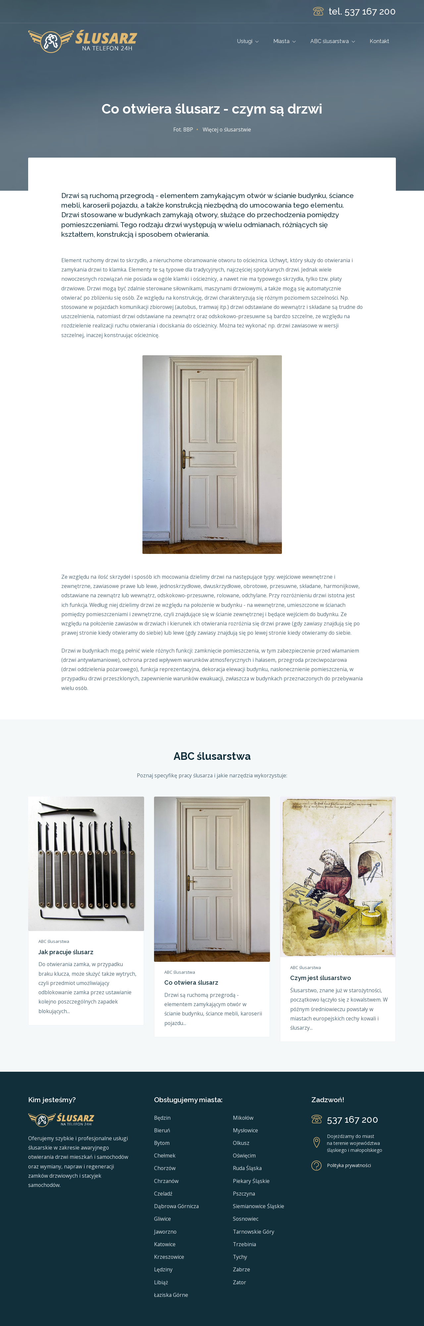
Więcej (227, 129)
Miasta (284, 41)
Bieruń (162, 1130)
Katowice (165, 1244)
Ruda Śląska (247, 1168)
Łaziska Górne (171, 1295)
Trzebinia (244, 1244)
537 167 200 (352, 1119)
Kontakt (379, 41)
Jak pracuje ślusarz (65, 952)
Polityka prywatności (349, 1165)
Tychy (240, 1256)
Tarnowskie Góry (253, 1231)
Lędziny (163, 1269)
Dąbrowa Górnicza (176, 1206)
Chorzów (165, 1168)
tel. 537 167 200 (362, 11)
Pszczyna (244, 1193)
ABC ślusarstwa (332, 41)
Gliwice (162, 1218)
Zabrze (241, 1269)
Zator (239, 1282)
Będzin (162, 1117)
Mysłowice (245, 1130)
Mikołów (243, 1117)
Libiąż (161, 1282)
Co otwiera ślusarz (191, 982)
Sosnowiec (245, 1218)
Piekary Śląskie (251, 1181)
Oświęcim (244, 1155)
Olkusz (241, 1143)
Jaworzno (165, 1231)
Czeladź (163, 1193)
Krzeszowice (169, 1256)
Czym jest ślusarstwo (320, 977)
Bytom (162, 1143)
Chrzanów (166, 1181)
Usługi (248, 41)
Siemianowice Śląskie (258, 1206)
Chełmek (165, 1155)
